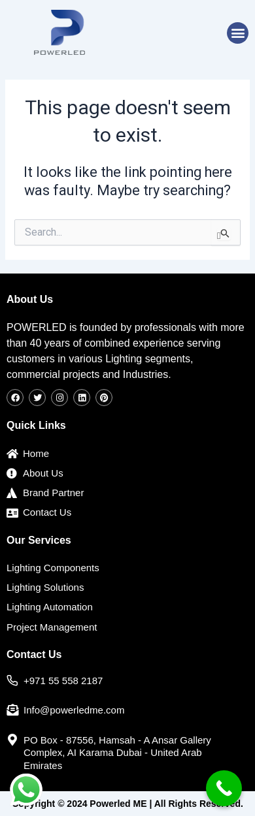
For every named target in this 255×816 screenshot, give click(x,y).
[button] (237, 33)
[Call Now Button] (224, 788)
